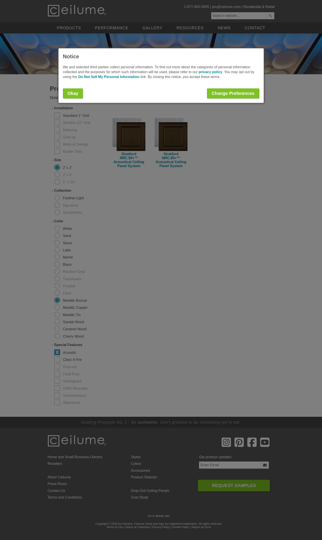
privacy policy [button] (210, 72)
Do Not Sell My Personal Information (108, 77)
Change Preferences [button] (233, 93)
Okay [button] (73, 93)
